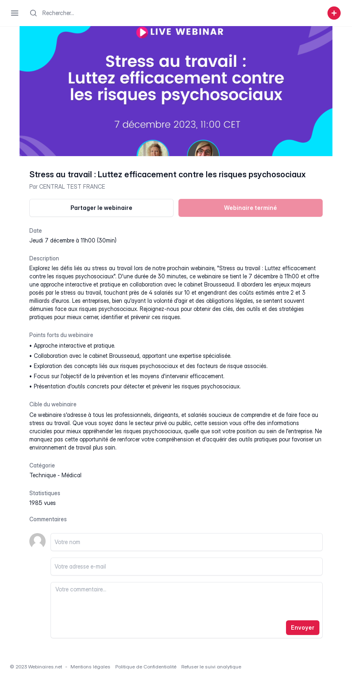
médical (71, 475)
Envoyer (303, 627)
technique (42, 475)
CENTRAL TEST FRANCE (72, 186)
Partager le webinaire (101, 207)
